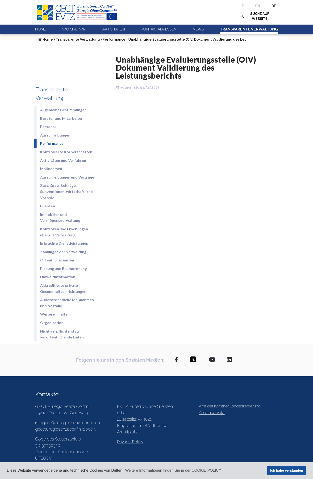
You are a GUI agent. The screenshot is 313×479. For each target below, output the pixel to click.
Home (40, 29)
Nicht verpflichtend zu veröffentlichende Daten (62, 334)
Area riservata (212, 412)
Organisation (51, 322)
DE (273, 6)
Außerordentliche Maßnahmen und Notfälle (67, 302)
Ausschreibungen (55, 135)
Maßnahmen (51, 168)
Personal (48, 126)
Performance (114, 39)
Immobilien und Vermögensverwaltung (60, 217)
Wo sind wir (74, 29)
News (198, 29)
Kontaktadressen (158, 29)
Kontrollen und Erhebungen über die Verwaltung (64, 232)
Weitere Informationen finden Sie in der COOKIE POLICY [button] (173, 470)
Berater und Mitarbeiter (61, 118)
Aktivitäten (113, 29)
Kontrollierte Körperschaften (66, 152)
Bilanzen (47, 206)
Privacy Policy (130, 441)
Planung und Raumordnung (63, 268)
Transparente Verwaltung (249, 29)
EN (257, 6)
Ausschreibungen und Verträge (67, 177)
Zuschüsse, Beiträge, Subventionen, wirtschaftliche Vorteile (66, 191)
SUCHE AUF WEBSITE (259, 16)
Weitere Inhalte (53, 314)
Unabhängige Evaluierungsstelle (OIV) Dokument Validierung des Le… (187, 39)
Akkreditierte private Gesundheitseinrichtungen (63, 288)
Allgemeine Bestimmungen (63, 109)
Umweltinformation (57, 276)
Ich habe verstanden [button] (286, 470)
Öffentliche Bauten (57, 260)
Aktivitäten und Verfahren (63, 160)
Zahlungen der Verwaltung (63, 251)
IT (242, 6)
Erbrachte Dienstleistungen (64, 243)
